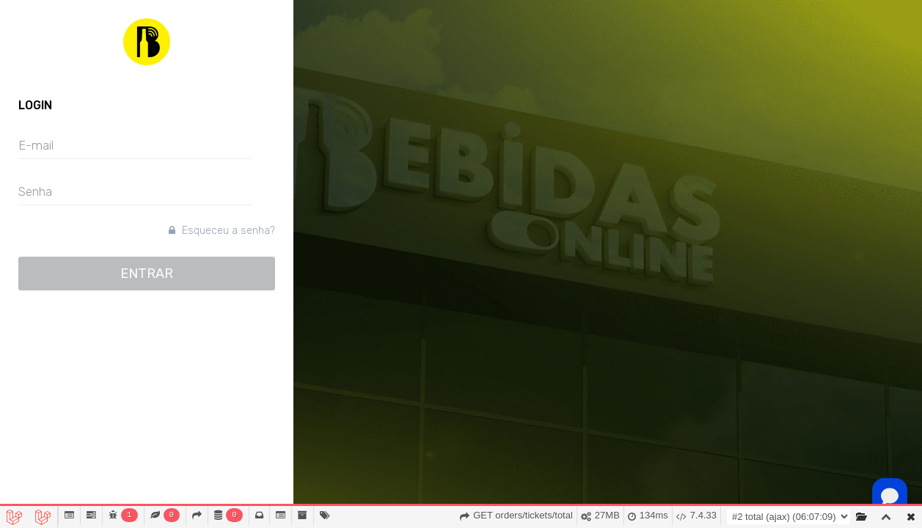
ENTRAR (146, 273)
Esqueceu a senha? (222, 230)
